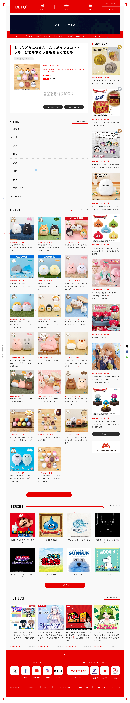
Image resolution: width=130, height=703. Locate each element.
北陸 (15, 171)
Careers (46, 687)
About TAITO (110, 3)
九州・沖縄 (18, 196)
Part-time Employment (64, 687)
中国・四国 (18, 188)
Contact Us (116, 687)
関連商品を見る (74, 107)
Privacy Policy (84, 687)
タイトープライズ (25, 36)
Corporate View (31, 687)
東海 (15, 163)
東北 (15, 137)
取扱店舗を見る (52, 107)
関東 (15, 154)
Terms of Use (100, 687)
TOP (12, 36)
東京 (15, 146)
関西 (15, 179)
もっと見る (49, 495)
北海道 (16, 129)
